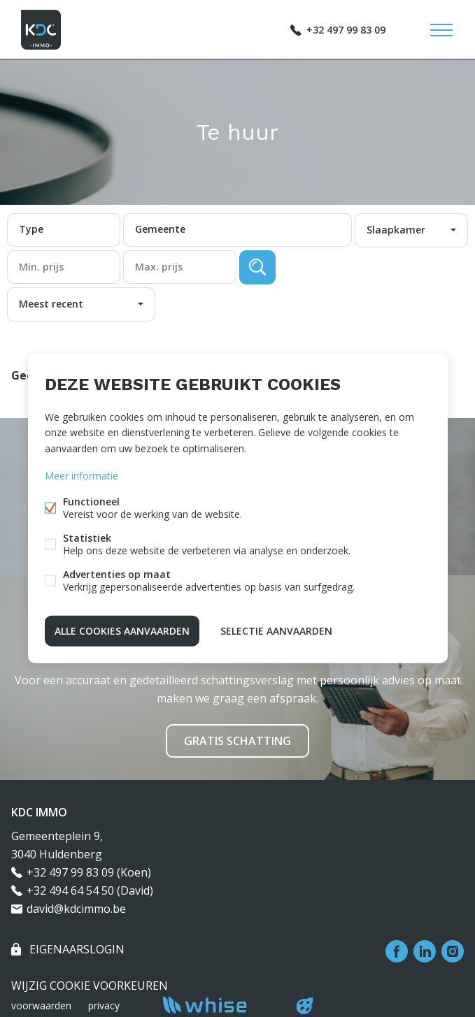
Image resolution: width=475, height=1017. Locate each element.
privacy (104, 1005)
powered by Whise (220, 1005)
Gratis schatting (237, 741)
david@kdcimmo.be (76, 908)
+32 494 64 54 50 (70, 890)
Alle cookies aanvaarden (122, 630)
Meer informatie (81, 475)
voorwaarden (41, 1005)
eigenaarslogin (76, 949)
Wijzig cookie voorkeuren (89, 985)
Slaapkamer (396, 229)
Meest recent (51, 303)
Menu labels (441, 30)
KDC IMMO (39, 812)
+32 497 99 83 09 (345, 29)
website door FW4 (304, 1006)
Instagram (452, 951)
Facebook (396, 951)
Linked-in (424, 951)
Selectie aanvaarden (276, 630)
